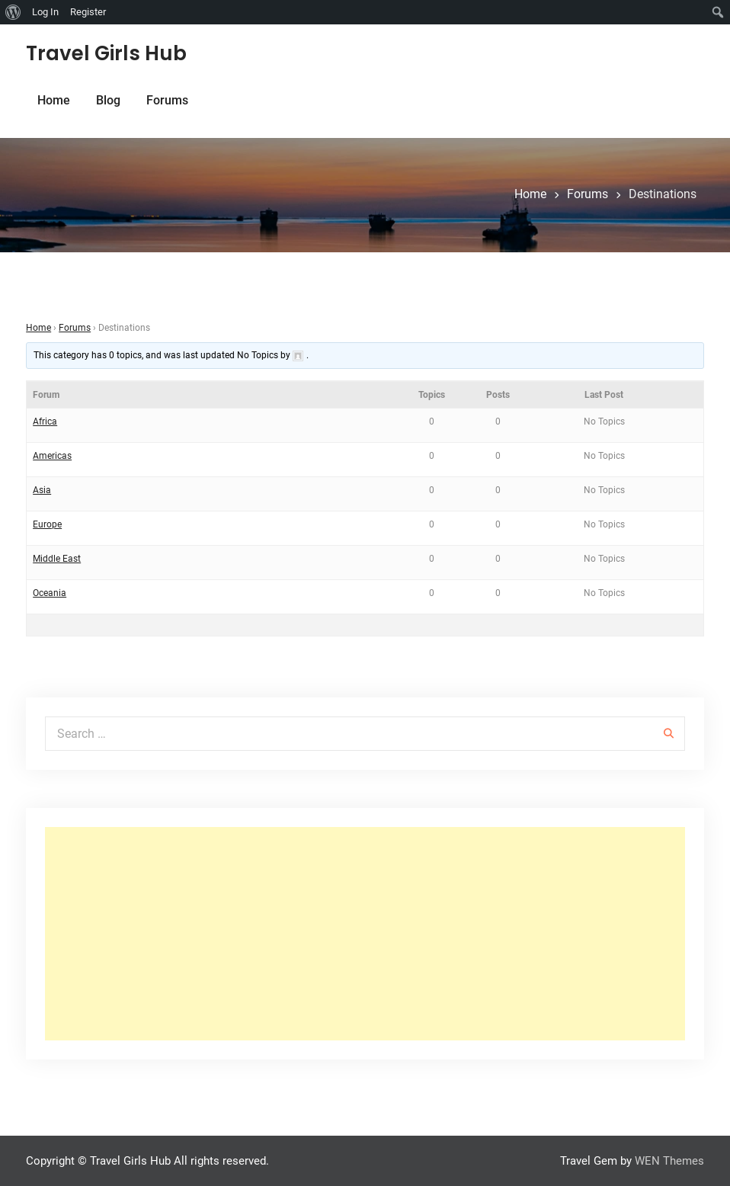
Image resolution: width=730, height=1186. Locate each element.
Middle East (57, 558)
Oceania (49, 593)
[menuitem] (13, 12)
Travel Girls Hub (106, 53)
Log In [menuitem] (45, 12)
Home (53, 100)
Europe (47, 524)
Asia (42, 490)
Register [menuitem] (88, 12)
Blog (108, 100)
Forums (167, 100)
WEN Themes (669, 1161)
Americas (52, 455)
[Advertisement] (365, 933)
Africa (45, 421)
